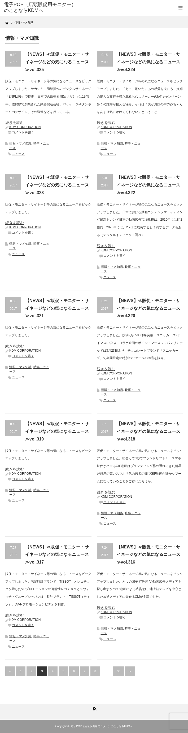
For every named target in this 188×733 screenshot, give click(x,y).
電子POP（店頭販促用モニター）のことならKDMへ (102, 726)
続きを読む (14, 122)
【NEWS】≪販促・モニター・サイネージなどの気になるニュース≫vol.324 (148, 62)
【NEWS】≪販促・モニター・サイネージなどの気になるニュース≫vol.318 (148, 431)
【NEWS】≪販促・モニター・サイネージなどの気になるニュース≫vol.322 (148, 185)
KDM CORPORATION (25, 127)
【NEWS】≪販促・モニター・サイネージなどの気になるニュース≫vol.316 (148, 555)
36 (118, 671)
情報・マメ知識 (20, 143)
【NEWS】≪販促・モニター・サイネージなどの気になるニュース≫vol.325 (57, 62)
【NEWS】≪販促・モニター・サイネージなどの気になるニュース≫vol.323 (57, 185)
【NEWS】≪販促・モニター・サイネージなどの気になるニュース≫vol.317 (57, 555)
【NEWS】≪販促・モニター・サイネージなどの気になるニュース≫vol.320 (148, 308)
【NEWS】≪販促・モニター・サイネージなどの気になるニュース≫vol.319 (57, 431)
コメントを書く (23, 132)
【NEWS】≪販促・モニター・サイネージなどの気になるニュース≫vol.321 (57, 308)
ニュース (18, 154)
